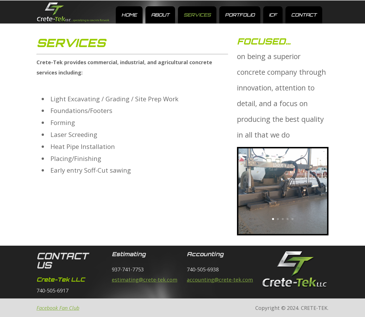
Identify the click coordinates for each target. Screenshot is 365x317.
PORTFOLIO (240, 15)
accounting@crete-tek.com (220, 279)
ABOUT (160, 15)
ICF (273, 15)
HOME (129, 15)
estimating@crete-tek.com (144, 279)
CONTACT (304, 15)
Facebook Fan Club (57, 307)
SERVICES (197, 15)
